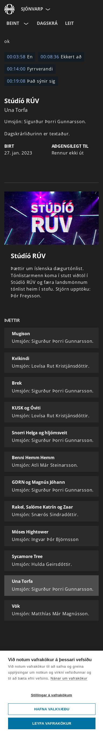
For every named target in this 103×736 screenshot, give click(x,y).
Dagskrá (47, 23)
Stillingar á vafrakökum (51, 695)
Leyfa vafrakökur (51, 723)
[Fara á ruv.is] (9, 9)
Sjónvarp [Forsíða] (32, 9)
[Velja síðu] (47, 9)
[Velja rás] (25, 23)
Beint (12, 23)
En (20, 57)
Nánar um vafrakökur (69, 678)
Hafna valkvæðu (51, 709)
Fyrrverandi (30, 69)
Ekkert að (61, 57)
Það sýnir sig (31, 81)
